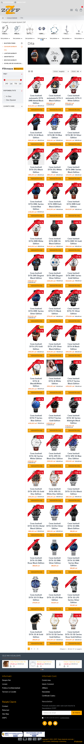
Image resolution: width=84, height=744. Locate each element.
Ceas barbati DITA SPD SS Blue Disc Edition (73, 456)
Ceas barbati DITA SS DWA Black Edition (73, 526)
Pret (5, 74)
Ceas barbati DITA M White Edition (55, 381)
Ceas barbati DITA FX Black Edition (55, 311)
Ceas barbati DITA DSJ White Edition (55, 169)
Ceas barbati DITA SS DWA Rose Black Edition (36, 560)
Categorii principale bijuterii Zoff (13, 22)
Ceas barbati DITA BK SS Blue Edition (55, 135)
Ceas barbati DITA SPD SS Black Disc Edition (55, 456)
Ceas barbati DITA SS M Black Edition (36, 135)
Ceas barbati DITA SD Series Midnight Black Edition (73, 419)
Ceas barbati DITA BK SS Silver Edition (73, 135)
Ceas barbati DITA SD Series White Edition (36, 456)
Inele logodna (5, 34)
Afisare (74, 71)
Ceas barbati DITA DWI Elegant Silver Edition (55, 275)
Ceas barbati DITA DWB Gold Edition (73, 204)
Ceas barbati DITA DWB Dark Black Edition (55, 204)
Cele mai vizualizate (11, 655)
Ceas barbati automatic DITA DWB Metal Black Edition (36, 99)
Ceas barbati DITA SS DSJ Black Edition (73, 491)
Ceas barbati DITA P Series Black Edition (73, 381)
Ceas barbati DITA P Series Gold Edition (55, 418)
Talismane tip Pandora (67, 34)
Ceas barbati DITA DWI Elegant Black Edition (36, 275)
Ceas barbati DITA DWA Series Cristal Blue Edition (36, 205)
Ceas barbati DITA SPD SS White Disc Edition (55, 491)
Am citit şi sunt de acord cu (56, 717)
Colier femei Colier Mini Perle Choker (18, 661)
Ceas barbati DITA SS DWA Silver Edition (55, 560)
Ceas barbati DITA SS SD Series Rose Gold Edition (73, 634)
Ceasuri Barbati (12, 18)
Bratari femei (54, 34)
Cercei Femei (42, 34)
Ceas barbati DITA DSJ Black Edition (36, 169)
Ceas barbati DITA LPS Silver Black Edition (55, 346)
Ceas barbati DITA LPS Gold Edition (36, 346)
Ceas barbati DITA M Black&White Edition (36, 382)
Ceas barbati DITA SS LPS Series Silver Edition (73, 599)
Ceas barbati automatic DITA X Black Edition (55, 98)
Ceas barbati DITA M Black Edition (73, 346)
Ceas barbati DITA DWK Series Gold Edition (73, 275)
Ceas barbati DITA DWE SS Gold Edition (73, 241)
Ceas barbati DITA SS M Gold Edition (36, 634)
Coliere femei (79, 34)
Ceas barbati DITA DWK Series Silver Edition (36, 311)
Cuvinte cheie (8, 106)
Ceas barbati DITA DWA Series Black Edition (73, 169)
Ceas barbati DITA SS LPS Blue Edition (55, 597)
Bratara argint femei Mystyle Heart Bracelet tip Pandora (45, 661)
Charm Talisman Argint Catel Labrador (72, 661)
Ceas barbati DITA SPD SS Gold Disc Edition (36, 491)
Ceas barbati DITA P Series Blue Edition (36, 418)
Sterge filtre (19, 68)
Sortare (48, 71)
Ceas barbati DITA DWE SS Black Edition (55, 241)
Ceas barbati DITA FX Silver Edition (73, 311)
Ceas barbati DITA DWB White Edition (36, 241)
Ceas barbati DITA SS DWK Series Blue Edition (73, 562)
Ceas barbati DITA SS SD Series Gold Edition (54, 634)
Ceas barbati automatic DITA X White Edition (74, 98)
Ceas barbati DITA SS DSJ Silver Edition (54, 526)
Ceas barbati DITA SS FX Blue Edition (36, 597)
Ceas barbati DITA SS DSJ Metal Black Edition (36, 526)
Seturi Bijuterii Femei (30, 34)
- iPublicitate (78, 740)
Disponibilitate (9, 91)
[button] (2, 32)
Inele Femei (17, 34)
